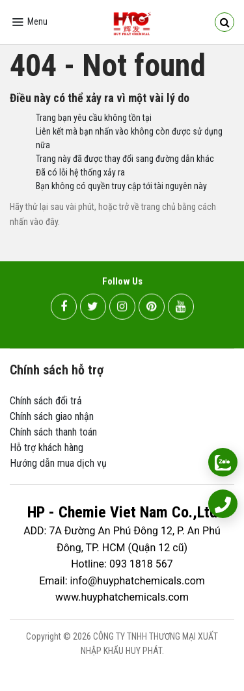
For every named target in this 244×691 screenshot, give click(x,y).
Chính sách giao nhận (52, 416)
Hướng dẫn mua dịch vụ (58, 463)
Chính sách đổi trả (46, 401)
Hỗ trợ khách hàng (46, 447)
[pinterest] (152, 308)
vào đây (44, 221)
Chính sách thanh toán (53, 432)
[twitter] (93, 308)
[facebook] (64, 308)
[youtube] (181, 308)
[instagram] (122, 308)
